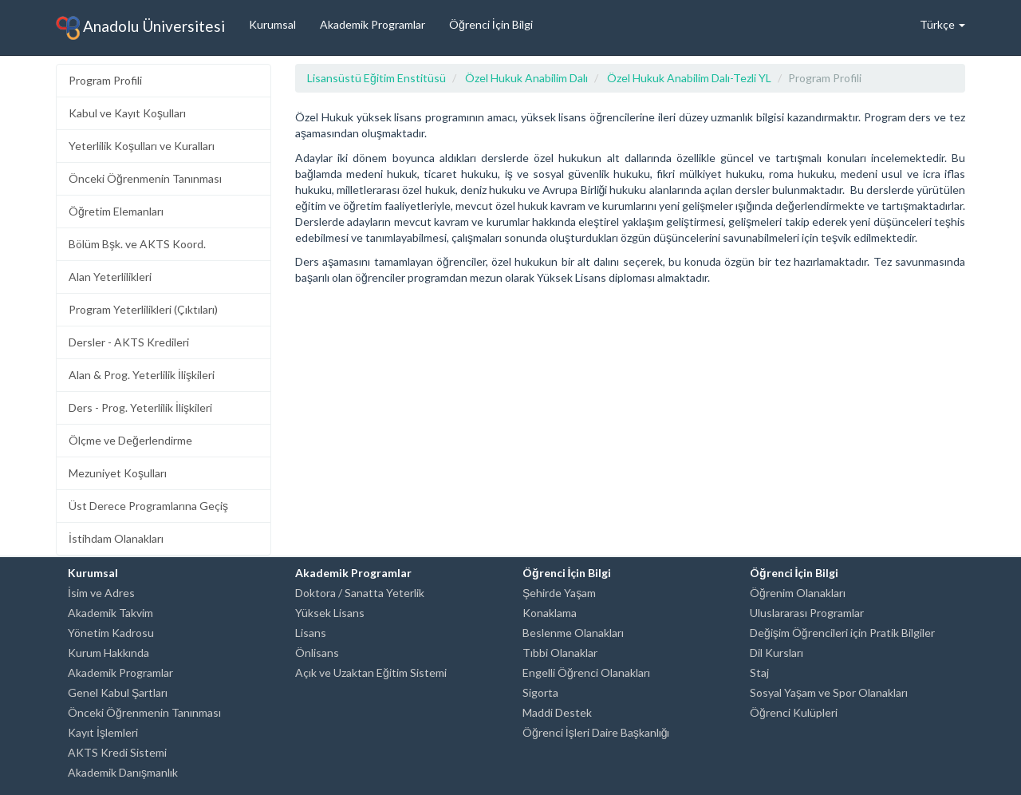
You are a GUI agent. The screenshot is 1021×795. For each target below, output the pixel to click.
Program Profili (105, 80)
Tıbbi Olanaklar (559, 652)
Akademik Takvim (110, 612)
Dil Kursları (776, 652)
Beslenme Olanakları (573, 632)
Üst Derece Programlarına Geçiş (148, 505)
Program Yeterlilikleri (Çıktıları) (143, 309)
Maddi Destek (557, 712)
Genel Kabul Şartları (118, 692)
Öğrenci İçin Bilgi (491, 24)
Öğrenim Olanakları (798, 592)
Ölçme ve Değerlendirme (130, 440)
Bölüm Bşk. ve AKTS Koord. (137, 244)
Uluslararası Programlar (807, 612)
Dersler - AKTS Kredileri (129, 342)
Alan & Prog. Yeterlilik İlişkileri (142, 375)
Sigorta (540, 692)
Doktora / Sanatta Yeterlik (359, 592)
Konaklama (549, 612)
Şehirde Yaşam (559, 592)
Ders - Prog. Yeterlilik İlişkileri (140, 407)
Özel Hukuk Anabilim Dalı (526, 78)
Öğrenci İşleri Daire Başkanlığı (595, 732)
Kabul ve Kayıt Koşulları (127, 113)
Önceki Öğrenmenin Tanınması (145, 178)
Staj (759, 672)
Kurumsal (272, 24)
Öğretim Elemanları (116, 211)
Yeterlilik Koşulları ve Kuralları (142, 145)
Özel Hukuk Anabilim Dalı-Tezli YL (689, 78)
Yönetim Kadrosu (111, 632)
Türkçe (942, 24)
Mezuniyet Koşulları (118, 473)
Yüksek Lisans (330, 612)
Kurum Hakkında (108, 652)
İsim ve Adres (101, 592)
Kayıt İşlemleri (103, 732)
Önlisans (317, 652)
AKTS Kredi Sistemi (117, 752)
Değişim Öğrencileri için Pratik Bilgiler (842, 632)
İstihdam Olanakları (116, 538)
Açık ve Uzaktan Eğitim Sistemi (371, 672)
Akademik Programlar (372, 24)
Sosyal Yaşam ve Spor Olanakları (829, 692)
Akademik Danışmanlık (123, 772)
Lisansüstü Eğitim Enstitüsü (376, 78)
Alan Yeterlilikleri (110, 276)
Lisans (310, 632)
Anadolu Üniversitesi (140, 28)
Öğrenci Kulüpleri (794, 712)
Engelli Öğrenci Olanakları (586, 672)
